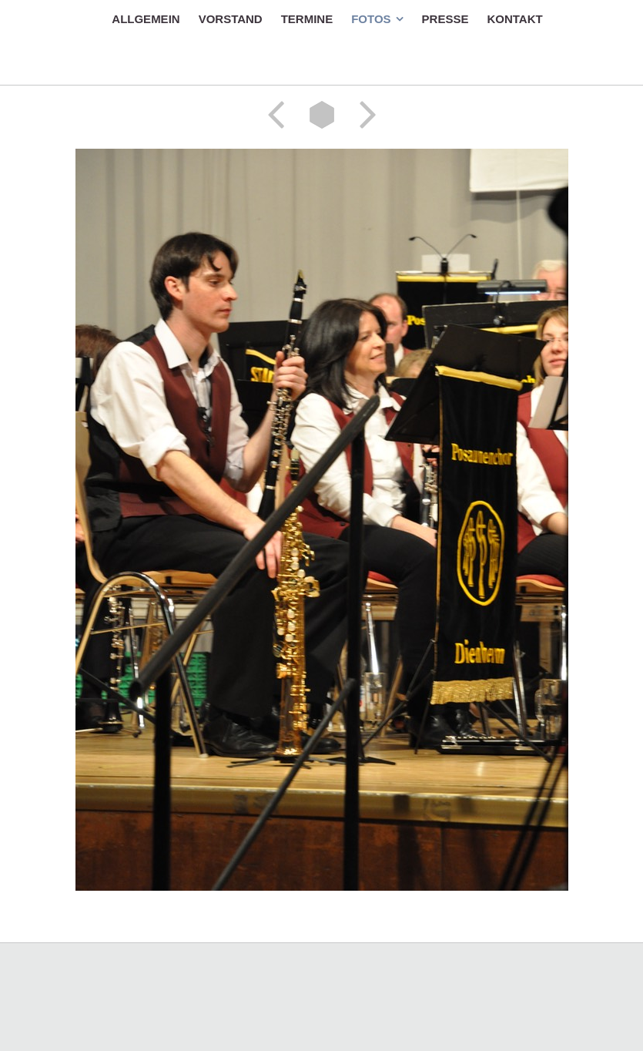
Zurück (281, 115)
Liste (322, 115)
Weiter (363, 115)
